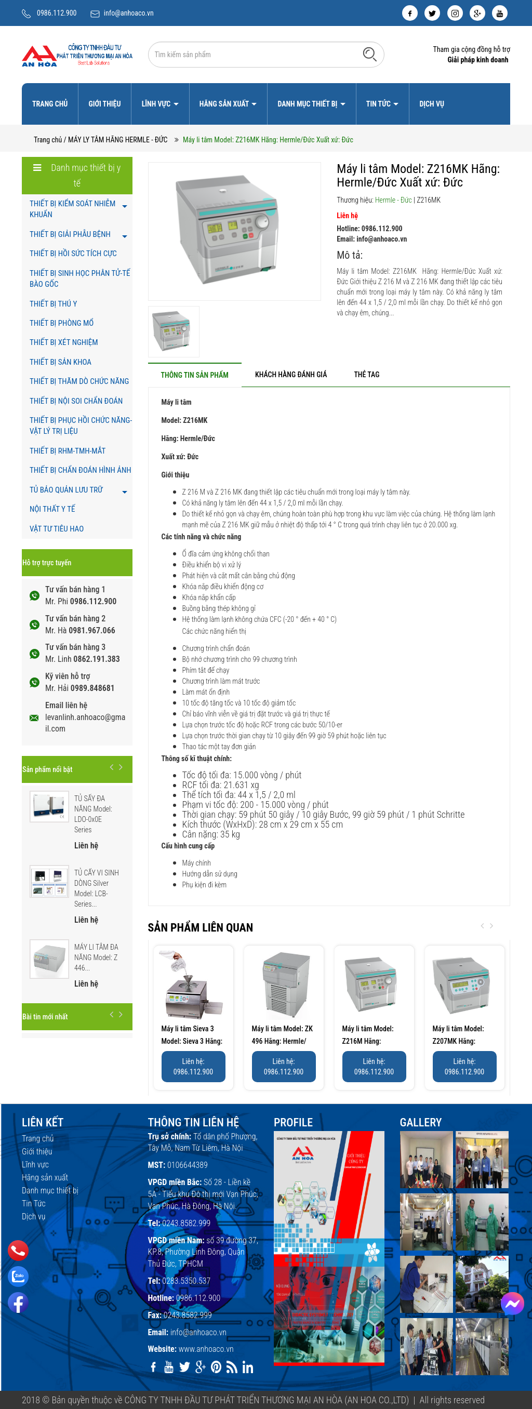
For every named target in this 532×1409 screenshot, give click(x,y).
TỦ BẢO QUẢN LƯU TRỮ (66, 490)
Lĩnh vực (157, 104)
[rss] (232, 1367)
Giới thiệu (104, 104)
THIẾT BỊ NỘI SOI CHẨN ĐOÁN (76, 401)
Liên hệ (347, 215)
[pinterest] (216, 1367)
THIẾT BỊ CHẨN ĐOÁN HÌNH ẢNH (80, 470)
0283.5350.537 (186, 1281)
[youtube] (500, 13)
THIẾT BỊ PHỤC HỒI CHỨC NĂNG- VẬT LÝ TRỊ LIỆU (81, 426)
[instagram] (455, 13)
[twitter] (432, 13)
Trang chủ (50, 104)
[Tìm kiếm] (370, 54)
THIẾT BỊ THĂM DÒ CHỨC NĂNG (79, 381)
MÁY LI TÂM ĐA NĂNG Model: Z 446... (96, 957)
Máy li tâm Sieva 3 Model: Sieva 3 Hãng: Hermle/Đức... (192, 1041)
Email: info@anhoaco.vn (372, 239)
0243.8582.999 (186, 1223)
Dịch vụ (431, 104)
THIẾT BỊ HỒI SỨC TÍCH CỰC (73, 253)
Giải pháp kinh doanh (477, 60)
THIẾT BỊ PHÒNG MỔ (62, 323)
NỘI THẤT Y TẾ (52, 509)
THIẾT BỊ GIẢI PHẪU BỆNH (70, 234)
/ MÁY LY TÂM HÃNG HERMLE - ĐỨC (116, 140)
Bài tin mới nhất (45, 1017)
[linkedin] (248, 1367)
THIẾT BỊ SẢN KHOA (60, 362)
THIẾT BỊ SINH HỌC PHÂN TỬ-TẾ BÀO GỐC (80, 279)
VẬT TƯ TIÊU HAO (57, 529)
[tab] (195, 375)
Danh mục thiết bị (308, 104)
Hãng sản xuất (225, 104)
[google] (477, 13)
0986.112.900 (57, 13)
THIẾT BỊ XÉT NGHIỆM (64, 342)
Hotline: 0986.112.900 (369, 228)
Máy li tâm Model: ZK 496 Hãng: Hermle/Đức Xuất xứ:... (282, 1041)
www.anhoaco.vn (206, 1349)
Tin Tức (379, 104)
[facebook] (410, 13)
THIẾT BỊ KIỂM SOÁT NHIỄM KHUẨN (72, 209)
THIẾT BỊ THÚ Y (53, 304)
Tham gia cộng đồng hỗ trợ (471, 49)
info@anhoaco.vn (129, 13)
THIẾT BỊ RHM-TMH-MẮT (67, 451)
